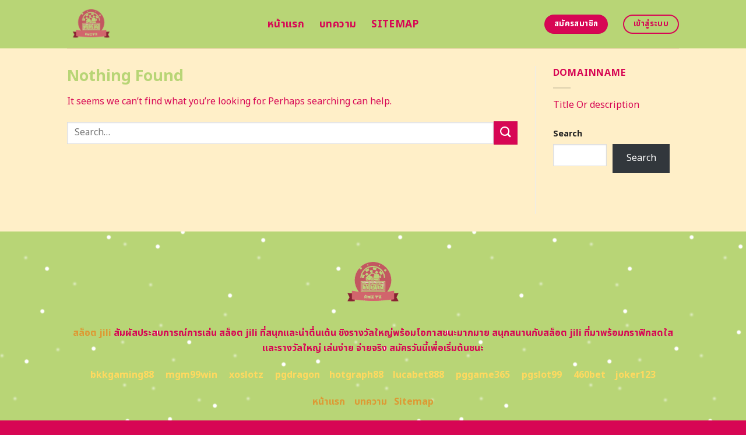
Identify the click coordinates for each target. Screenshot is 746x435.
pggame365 (483, 375)
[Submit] (505, 132)
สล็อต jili (92, 333)
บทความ (337, 24)
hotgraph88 (356, 375)
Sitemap (394, 24)
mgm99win (191, 375)
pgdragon (297, 375)
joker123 (635, 375)
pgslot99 (542, 375)
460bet (589, 375)
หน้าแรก (286, 24)
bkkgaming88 (122, 375)
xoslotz (246, 375)
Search (567, 134)
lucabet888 (418, 375)
